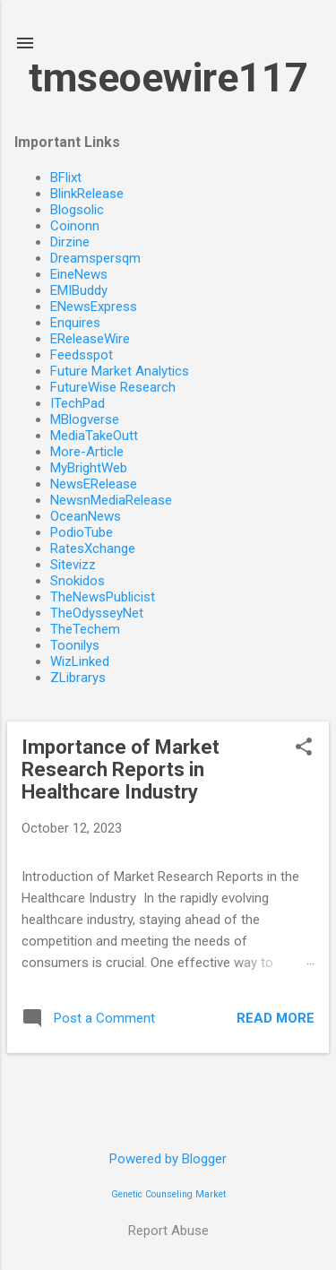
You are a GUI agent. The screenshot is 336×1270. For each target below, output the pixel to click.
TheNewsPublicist (102, 597)
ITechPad (77, 403)
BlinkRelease (87, 194)
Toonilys (74, 645)
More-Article (87, 452)
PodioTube (81, 532)
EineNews (79, 274)
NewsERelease (93, 484)
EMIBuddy (79, 290)
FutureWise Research (113, 387)
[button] (303, 748)
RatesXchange (92, 548)
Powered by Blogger (168, 1159)
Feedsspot (81, 355)
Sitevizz (73, 565)
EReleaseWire (90, 339)
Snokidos (77, 581)
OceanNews (85, 516)
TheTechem (85, 629)
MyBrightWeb (88, 468)
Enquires (75, 323)
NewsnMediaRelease (111, 500)
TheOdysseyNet (96, 613)
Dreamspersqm (95, 258)
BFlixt (66, 177)
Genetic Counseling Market (168, 1194)
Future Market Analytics (119, 371)
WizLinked (79, 661)
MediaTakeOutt (94, 436)
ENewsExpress (93, 306)
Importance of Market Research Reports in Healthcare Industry (121, 769)
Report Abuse (168, 1230)
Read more (275, 1018)
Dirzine (70, 242)
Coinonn (74, 226)
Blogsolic (77, 210)
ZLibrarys (78, 678)
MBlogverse (84, 419)
